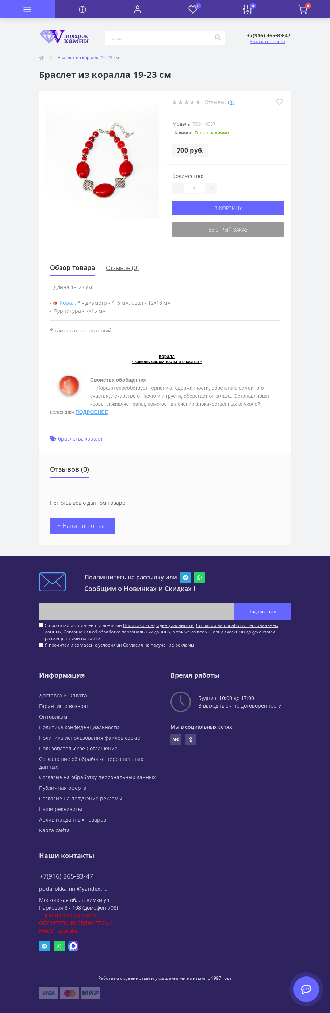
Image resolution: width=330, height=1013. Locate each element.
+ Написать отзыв (82, 526)
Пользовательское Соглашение (78, 748)
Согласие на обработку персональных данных (97, 777)
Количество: (187, 175)
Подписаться (262, 611)
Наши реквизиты (60, 809)
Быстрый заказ (228, 229)
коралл (93, 438)
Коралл (69, 302)
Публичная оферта (63, 787)
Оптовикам (53, 716)
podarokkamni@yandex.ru (73, 888)
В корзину (228, 208)
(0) (231, 102)
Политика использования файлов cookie (89, 737)
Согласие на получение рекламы (80, 798)
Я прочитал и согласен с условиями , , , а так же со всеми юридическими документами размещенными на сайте (161, 631)
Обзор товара (72, 267)
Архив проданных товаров (72, 819)
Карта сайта (54, 830)
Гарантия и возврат (64, 705)
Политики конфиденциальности (158, 625)
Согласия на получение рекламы (158, 645)
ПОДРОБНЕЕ (92, 412)
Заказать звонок (267, 41)
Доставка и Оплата (63, 695)
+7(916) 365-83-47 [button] (66, 876)
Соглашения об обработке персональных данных (117, 632)
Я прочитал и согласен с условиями (119, 645)
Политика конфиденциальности (79, 727)
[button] (137, 9)
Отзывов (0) (122, 268)
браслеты (70, 438)
